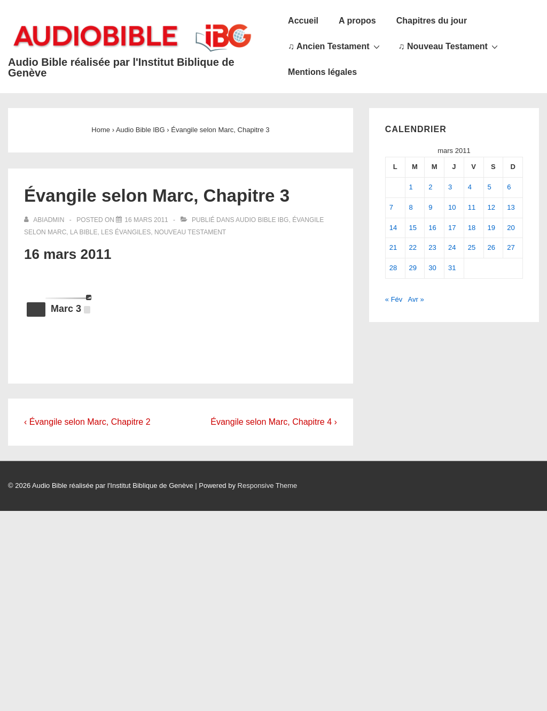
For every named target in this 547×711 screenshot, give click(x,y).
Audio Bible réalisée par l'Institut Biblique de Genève (121, 67)
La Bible (83, 232)
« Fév (394, 299)
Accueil (303, 20)
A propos (357, 20)
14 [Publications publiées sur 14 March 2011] (393, 228)
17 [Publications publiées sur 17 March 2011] (452, 228)
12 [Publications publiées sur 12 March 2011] (491, 207)
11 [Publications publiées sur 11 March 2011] (471, 207)
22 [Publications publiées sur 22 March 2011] (413, 247)
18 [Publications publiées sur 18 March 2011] (471, 228)
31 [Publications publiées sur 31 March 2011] (452, 268)
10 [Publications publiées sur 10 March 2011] (452, 207)
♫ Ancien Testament (335, 46)
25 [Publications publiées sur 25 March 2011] (471, 247)
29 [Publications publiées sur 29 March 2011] (413, 268)
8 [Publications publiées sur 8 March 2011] (411, 207)
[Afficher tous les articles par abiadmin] (45, 220)
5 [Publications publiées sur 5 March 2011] (489, 187)
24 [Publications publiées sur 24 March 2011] (452, 247)
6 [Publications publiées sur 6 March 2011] (509, 187)
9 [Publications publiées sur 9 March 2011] (430, 207)
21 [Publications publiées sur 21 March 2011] (393, 247)
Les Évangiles (126, 232)
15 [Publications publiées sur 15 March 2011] (413, 228)
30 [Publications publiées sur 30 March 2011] (432, 268)
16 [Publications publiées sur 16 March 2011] (432, 228)
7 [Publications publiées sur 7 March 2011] (391, 207)
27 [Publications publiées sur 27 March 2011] (510, 247)
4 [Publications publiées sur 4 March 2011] (470, 187)
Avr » (416, 299)
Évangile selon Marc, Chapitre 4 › (273, 421)
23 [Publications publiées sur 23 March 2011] (432, 247)
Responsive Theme (268, 485)
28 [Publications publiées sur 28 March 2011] (393, 268)
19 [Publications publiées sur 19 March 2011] (491, 228)
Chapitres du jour (431, 20)
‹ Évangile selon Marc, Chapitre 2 (87, 421)
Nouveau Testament (190, 232)
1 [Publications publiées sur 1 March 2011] (411, 187)
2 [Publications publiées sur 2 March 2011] (430, 187)
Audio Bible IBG (262, 220)
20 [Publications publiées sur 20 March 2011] (510, 228)
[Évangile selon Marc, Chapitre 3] (146, 220)
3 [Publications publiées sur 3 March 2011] (450, 187)
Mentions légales (322, 72)
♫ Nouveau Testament (449, 46)
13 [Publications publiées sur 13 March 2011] (510, 207)
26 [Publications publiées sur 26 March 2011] (491, 247)
